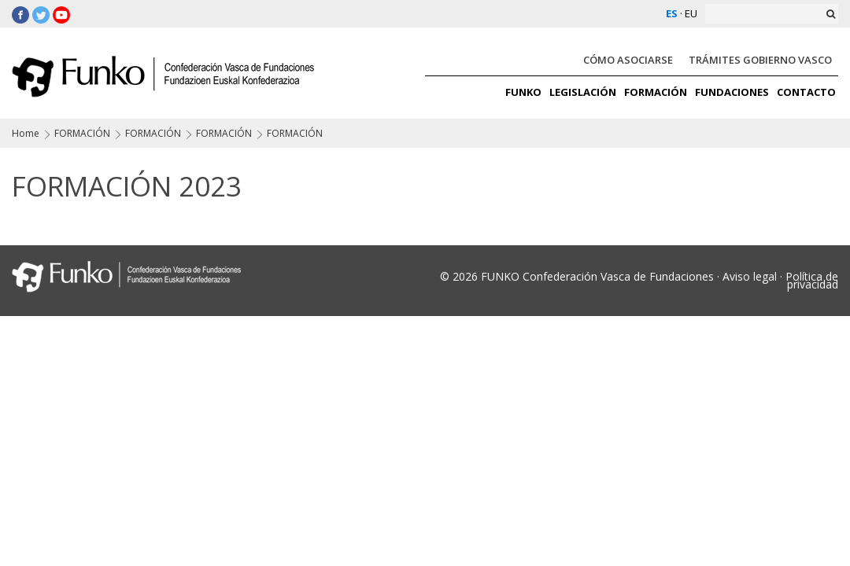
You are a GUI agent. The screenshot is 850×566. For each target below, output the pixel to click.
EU (691, 13)
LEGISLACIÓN (582, 92)
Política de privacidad (811, 280)
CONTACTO (806, 92)
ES (672, 13)
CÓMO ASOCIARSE (628, 60)
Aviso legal (749, 276)
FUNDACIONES (732, 92)
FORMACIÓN (655, 92)
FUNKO (523, 92)
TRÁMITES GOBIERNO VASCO (760, 60)
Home (25, 133)
